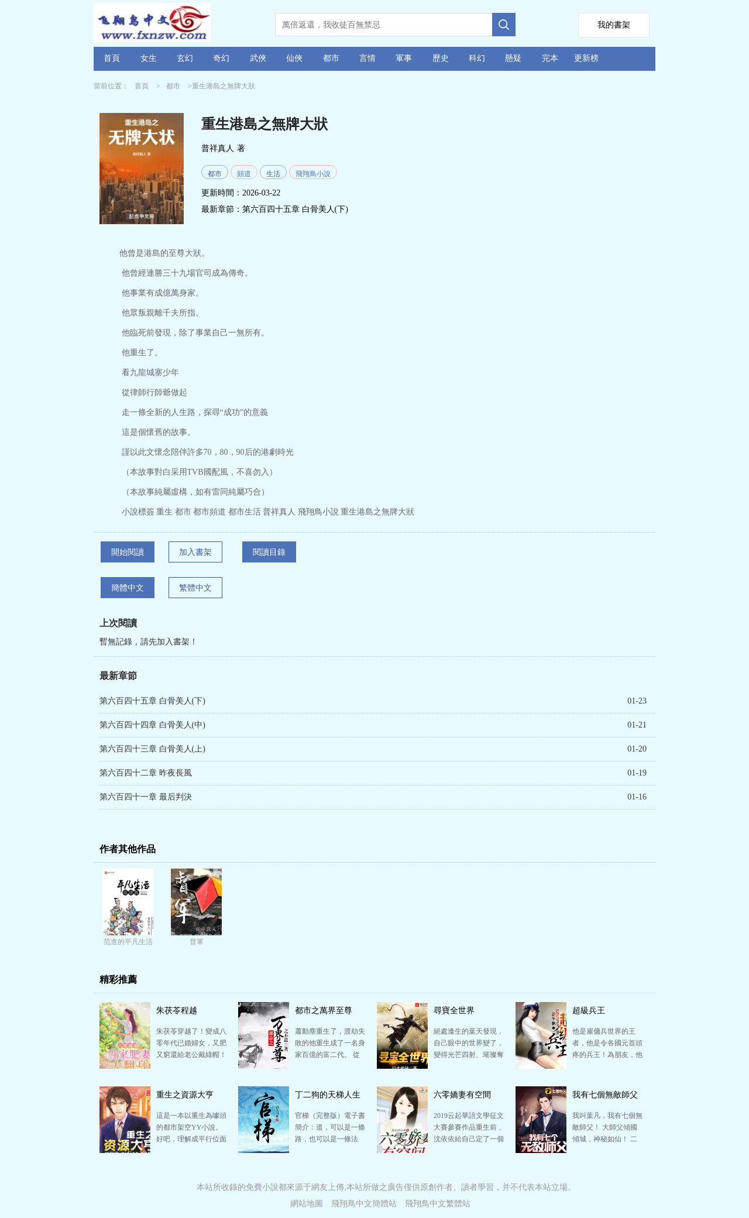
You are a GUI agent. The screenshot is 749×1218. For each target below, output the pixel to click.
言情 (367, 58)
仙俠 (294, 58)
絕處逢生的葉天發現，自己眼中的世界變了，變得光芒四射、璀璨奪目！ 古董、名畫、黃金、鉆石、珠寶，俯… (469, 1054)
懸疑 (513, 58)
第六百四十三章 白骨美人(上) (152, 748)
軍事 (404, 58)
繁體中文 (195, 588)
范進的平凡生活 (128, 942)
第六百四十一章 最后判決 (145, 796)
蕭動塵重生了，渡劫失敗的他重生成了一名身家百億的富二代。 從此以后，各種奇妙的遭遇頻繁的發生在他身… (330, 1054)
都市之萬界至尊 (323, 1010)
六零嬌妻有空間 (462, 1094)
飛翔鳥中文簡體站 (364, 1203)
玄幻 (185, 58)
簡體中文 (127, 588)
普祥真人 (217, 148)
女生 (148, 58)
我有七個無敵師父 (605, 1094)
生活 (273, 174)
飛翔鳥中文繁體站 (437, 1203)
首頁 (112, 58)
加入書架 (195, 552)
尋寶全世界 (454, 1010)
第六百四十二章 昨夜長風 (145, 772)
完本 (550, 58)
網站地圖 (306, 1203)
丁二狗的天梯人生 (327, 1094)
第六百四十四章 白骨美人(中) (152, 724)
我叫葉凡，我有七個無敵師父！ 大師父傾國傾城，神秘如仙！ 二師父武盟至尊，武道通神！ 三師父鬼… (607, 1138)
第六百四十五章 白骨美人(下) (295, 209)
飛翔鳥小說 (313, 174)
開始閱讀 (127, 552)
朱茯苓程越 (176, 1010)
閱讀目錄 (269, 552)
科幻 (477, 58)
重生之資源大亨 (185, 1094)
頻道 (244, 174)
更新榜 (586, 58)
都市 (331, 58)
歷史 (440, 58)
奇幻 (221, 58)
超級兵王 (588, 1010)
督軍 (197, 942)
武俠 (258, 58)
